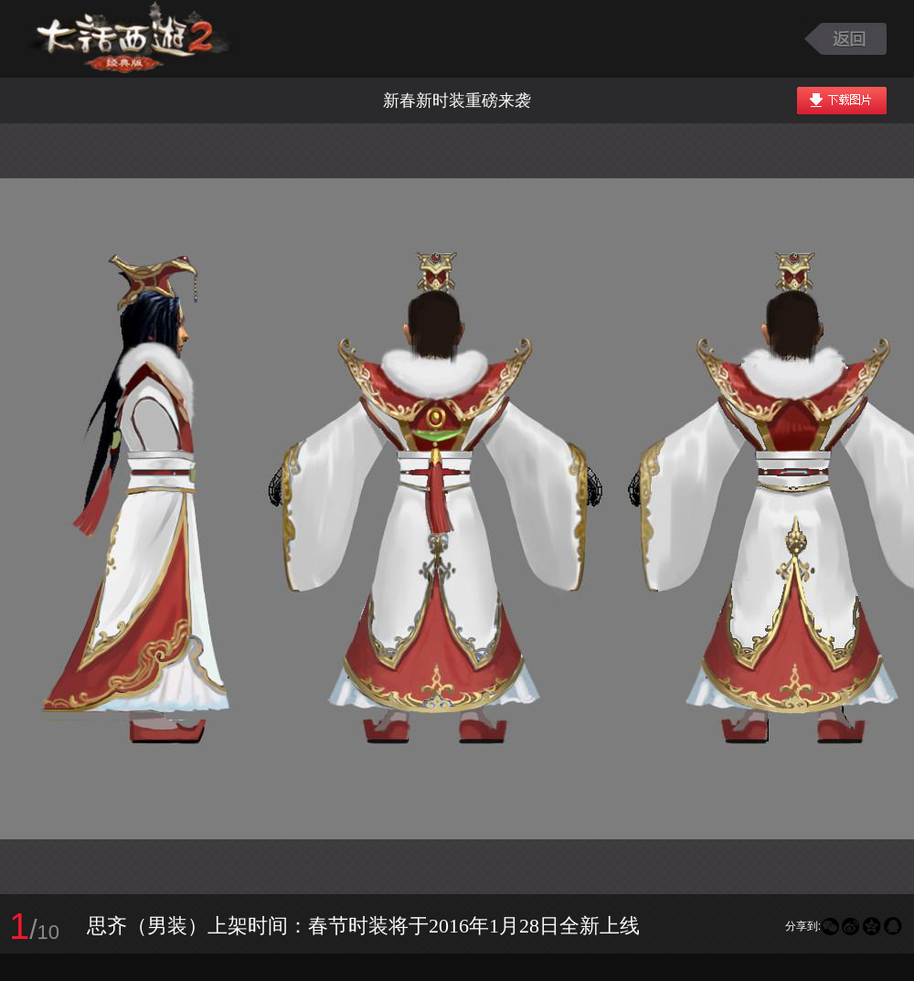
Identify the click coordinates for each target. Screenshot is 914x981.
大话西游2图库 (130, 39)
